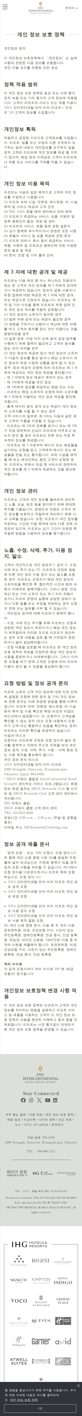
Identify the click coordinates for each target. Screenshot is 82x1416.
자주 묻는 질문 (15, 1114)
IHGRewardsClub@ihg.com (46, 827)
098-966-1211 (46, 1151)
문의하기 (58, 1124)
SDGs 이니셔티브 (36, 1124)
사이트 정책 (47, 1119)
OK (40, 1408)
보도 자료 (65, 1119)
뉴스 (18, 1124)
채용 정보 (13, 1119)
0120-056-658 (59, 1191)
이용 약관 (35, 1114)
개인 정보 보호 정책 (24, 1399)
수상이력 (30, 1119)
